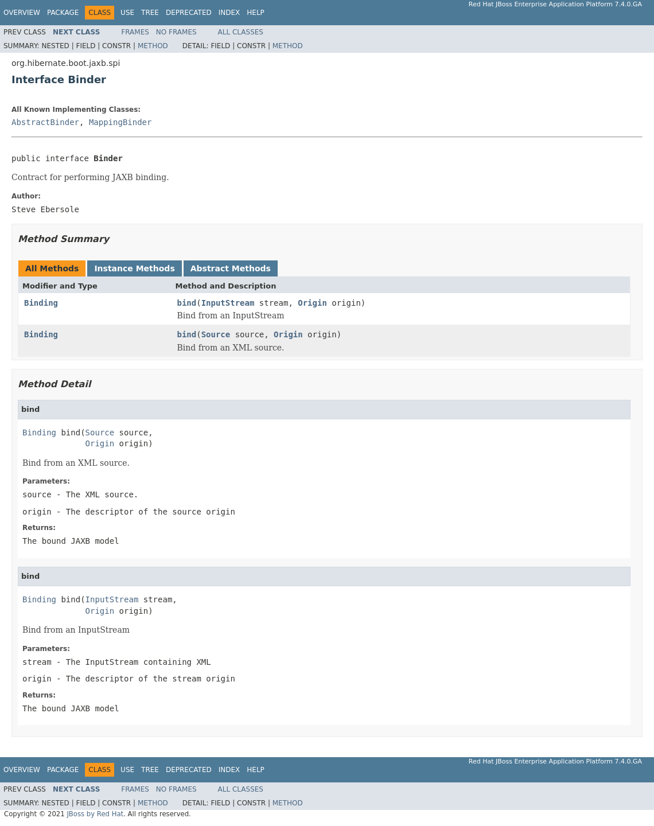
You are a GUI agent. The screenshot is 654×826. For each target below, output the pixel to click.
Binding (41, 302)
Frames (135, 32)
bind (187, 302)
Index (229, 13)
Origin (312, 302)
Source (216, 334)
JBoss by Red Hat (95, 814)
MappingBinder (120, 122)
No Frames (176, 32)
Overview (21, 13)
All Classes (240, 32)
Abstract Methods (230, 268)
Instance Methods (134, 268)
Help (255, 13)
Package (63, 13)
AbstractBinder (45, 122)
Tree (150, 13)
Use (127, 13)
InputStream (228, 302)
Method (153, 46)
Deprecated (189, 13)
